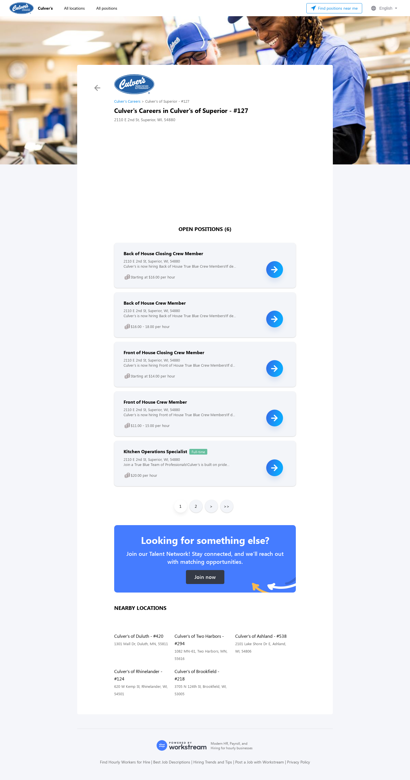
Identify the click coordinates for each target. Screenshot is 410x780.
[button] (383, 8)
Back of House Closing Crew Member (163, 253)
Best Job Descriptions (171, 762)
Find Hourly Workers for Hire (125, 762)
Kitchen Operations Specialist (155, 451)
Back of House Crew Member (155, 303)
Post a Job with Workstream (259, 762)
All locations (74, 8)
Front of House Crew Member (155, 402)
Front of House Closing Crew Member (164, 352)
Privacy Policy (298, 762)
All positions (106, 8)
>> (226, 506)
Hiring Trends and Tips (212, 762)
